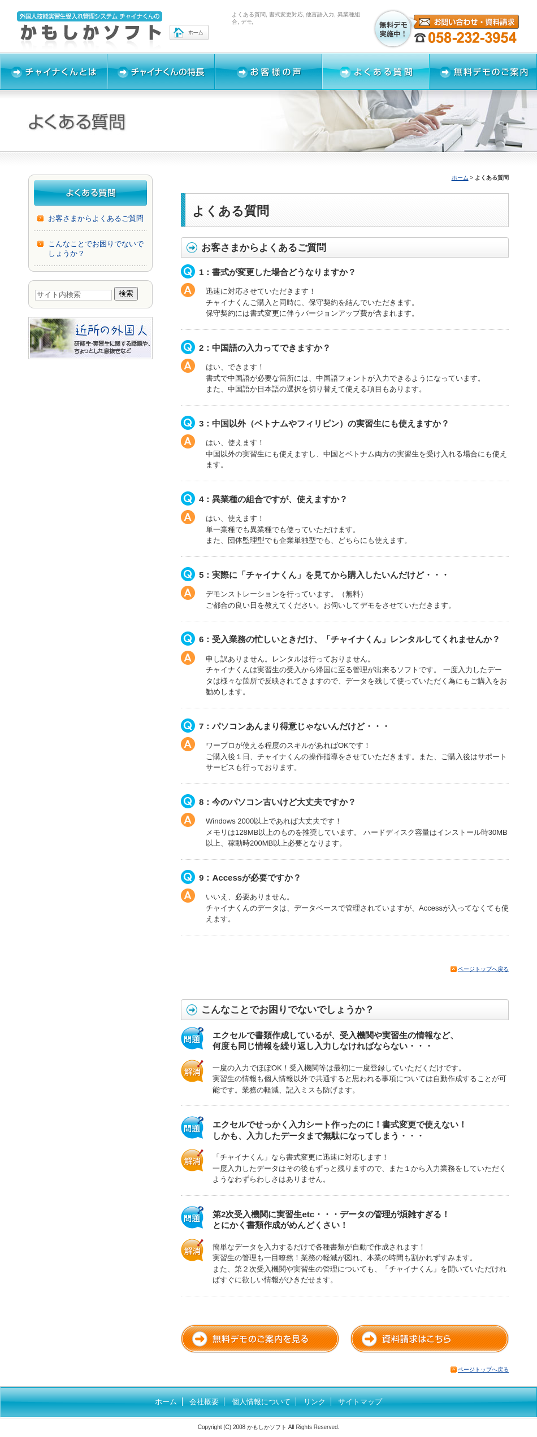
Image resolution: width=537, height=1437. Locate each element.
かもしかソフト (267, 1427)
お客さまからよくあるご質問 (96, 218)
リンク (315, 1401)
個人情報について (261, 1401)
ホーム (460, 178)
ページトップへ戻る (483, 969)
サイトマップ (360, 1401)
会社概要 (204, 1401)
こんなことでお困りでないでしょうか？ (96, 248)
